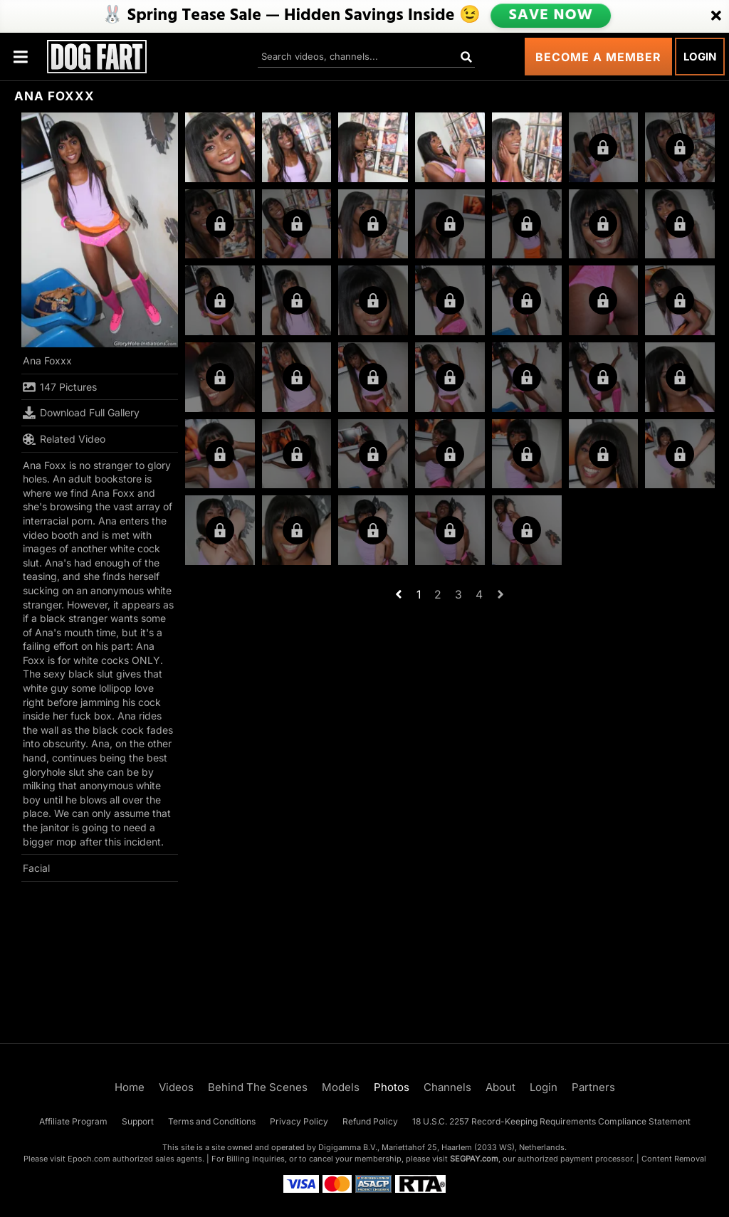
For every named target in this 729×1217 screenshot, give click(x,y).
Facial (36, 868)
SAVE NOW (550, 16)
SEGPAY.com (474, 1159)
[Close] (716, 16)
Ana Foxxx (47, 360)
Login (699, 56)
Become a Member (598, 57)
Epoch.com (89, 1159)
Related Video (64, 439)
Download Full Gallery (81, 412)
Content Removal (673, 1159)
